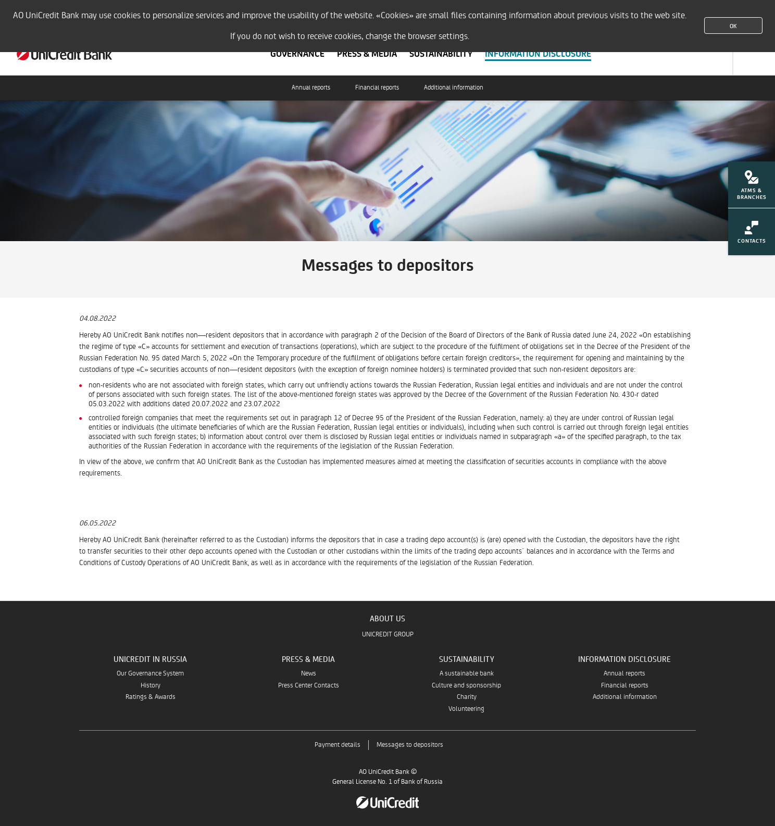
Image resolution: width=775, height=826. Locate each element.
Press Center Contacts (308, 686)
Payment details (337, 745)
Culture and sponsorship (466, 686)
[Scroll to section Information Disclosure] (538, 54)
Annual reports (311, 88)
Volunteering (466, 709)
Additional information (453, 88)
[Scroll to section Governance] (297, 54)
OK (733, 25)
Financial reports (377, 88)
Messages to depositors (410, 745)
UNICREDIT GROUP (388, 635)
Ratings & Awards (151, 697)
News (308, 674)
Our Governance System (150, 674)
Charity (467, 697)
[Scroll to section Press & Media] (367, 54)
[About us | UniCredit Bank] (64, 54)
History (150, 686)
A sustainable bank (467, 674)
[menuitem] (751, 188)
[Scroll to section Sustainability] (440, 54)
